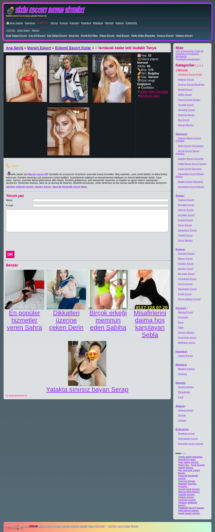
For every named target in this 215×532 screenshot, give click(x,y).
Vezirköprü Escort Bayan (191, 187)
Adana (119, 23)
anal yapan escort (16, 35)
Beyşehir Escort (186, 274)
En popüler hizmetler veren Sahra (24, 320)
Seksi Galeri (23, 30)
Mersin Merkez (186, 125)
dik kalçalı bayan (188, 510)
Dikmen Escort (186, 210)
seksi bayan (186, 467)
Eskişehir (131, 23)
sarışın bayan (43, 187)
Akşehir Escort (185, 268)
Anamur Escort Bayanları (191, 84)
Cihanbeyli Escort (187, 279)
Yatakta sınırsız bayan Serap (87, 389)
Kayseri (74, 23)
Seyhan (182, 415)
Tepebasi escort (186, 433)
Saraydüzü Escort (187, 230)
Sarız (180, 322)
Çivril (180, 397)
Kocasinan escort (187, 337)
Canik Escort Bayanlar (190, 169)
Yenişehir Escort (186, 110)
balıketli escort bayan (191, 508)
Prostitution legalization (188, 59)
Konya (64, 23)
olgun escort (107, 35)
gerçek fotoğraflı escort (67, 187)
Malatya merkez (186, 369)
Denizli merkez (186, 387)
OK (10, 254)
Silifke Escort (185, 94)
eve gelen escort (57, 35)
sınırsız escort (165, 35)
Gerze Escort (185, 225)
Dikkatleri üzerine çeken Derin (66, 320)
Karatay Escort (186, 263)
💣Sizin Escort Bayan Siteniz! (45, 10)
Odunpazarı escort (188, 438)
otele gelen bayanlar (143, 35)
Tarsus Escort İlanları (189, 100)
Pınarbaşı (183, 317)
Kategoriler (190, 65)
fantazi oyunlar (187, 484)
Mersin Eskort (39, 48)
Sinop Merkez (185, 240)
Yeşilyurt (182, 374)
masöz (183, 486)
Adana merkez (185, 410)
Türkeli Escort (185, 235)
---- (15, 165)
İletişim (35, 30)
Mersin (44, 22)
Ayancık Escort (186, 200)
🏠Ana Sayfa (14, 23)
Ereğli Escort (185, 294)
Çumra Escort (185, 284)
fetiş (84, 187)
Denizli (109, 23)
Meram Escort (185, 258)
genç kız (74, 35)
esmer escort (186, 494)
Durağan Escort (186, 215)
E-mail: (9, 205)
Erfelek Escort (185, 220)
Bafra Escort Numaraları (191, 146)
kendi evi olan (89, 35)
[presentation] (27, 241)
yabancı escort (184, 35)
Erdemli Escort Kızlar (73, 48)
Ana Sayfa (14, 48)
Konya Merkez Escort (189, 299)
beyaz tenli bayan (189, 492)
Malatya (98, 23)
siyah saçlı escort (189, 489)
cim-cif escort (37, 35)
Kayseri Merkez (186, 332)
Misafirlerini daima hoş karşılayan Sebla (150, 323)
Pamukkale (184, 392)
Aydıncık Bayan (186, 115)
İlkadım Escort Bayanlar (190, 181)
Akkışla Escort (185, 312)
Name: (9, 200)
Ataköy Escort (185, 356)
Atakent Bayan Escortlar (191, 159)
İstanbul (86, 23)
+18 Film (10, 30)
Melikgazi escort (186, 342)
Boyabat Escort (186, 205)
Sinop (54, 23)
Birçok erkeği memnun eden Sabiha (108, 320)
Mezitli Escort (185, 89)
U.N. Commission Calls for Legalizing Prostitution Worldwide (190, 54)
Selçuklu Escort (186, 253)
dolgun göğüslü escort (20, 187)
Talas (180, 327)
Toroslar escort (186, 105)
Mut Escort (183, 120)
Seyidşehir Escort (187, 289)
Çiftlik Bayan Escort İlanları (192, 164)
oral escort (122, 35)
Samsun (30, 23)
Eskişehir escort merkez (190, 443)
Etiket (181, 453)
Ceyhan (182, 420)
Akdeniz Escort (186, 79)
